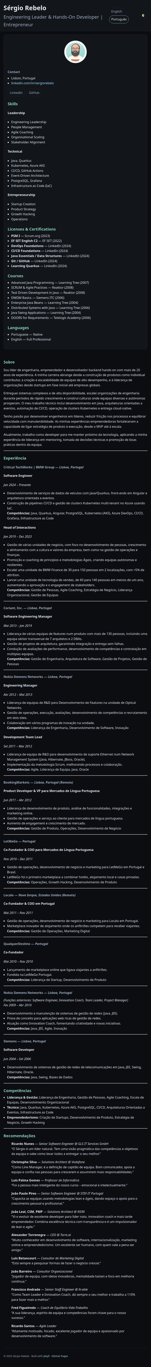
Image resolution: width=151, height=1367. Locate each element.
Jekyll (46, 1356)
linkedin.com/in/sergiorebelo (32, 83)
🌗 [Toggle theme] (143, 15)
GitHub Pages (60, 1356)
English (116, 11)
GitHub (34, 93)
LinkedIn (16, 93)
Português (119, 19)
